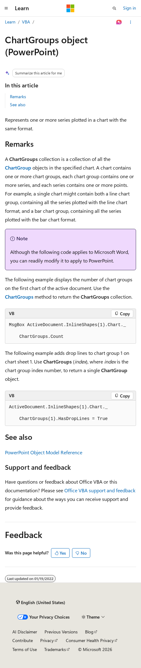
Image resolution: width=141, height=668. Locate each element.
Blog (89, 632)
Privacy (47, 640)
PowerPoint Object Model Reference (43, 452)
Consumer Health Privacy (90, 640)
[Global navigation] (6, 8)
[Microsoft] (70, 8)
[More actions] (130, 22)
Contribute (22, 640)
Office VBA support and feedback (99, 490)
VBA (26, 22)
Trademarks (55, 649)
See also (17, 104)
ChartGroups (19, 296)
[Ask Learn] (119, 22)
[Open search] (114, 8)
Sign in (129, 8)
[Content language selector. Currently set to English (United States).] (40, 602)
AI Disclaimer (24, 632)
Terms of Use (24, 649)
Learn (10, 22)
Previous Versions (61, 632)
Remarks (18, 96)
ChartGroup (18, 167)
